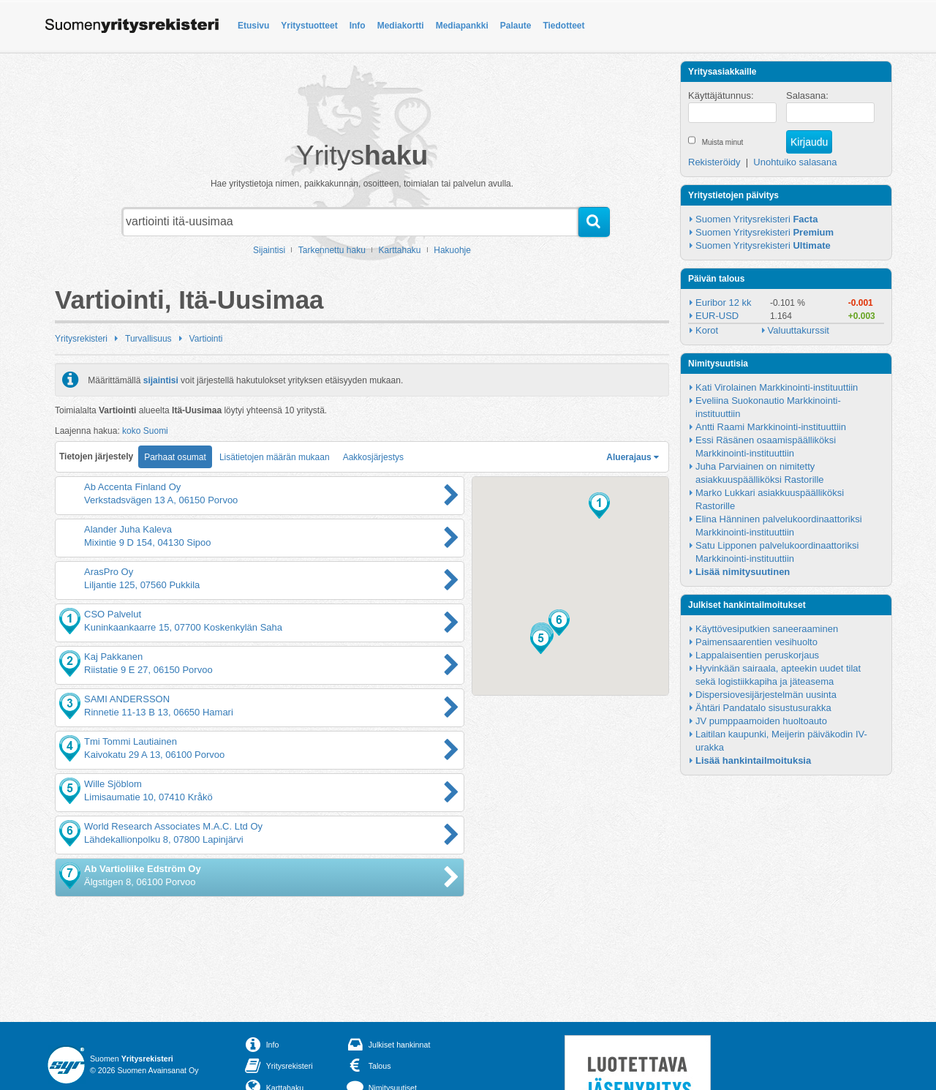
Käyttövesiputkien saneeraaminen (766, 628)
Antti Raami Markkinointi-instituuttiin (770, 426)
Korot (706, 330)
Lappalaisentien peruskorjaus (757, 655)
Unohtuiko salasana (795, 162)
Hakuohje (452, 250)
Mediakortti (400, 25)
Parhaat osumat (175, 457)
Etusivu (253, 25)
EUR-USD (717, 315)
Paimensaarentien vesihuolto (756, 641)
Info (358, 25)
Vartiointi (206, 339)
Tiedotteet (563, 25)
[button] (599, 505)
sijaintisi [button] (160, 380)
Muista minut (723, 142)
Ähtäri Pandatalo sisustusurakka (763, 707)
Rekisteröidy (714, 162)
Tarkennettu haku (332, 250)
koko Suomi (145, 431)
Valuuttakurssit (798, 330)
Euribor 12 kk (723, 302)
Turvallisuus (148, 339)
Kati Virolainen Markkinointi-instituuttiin (776, 387)
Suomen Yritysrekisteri (756, 219)
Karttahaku (400, 250)
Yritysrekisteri (81, 339)
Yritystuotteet (309, 25)
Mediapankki (462, 25)
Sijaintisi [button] (269, 250)
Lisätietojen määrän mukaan (274, 457)
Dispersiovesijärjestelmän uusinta (766, 694)
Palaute (516, 25)
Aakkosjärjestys (373, 457)
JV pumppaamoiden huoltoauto (761, 720)
